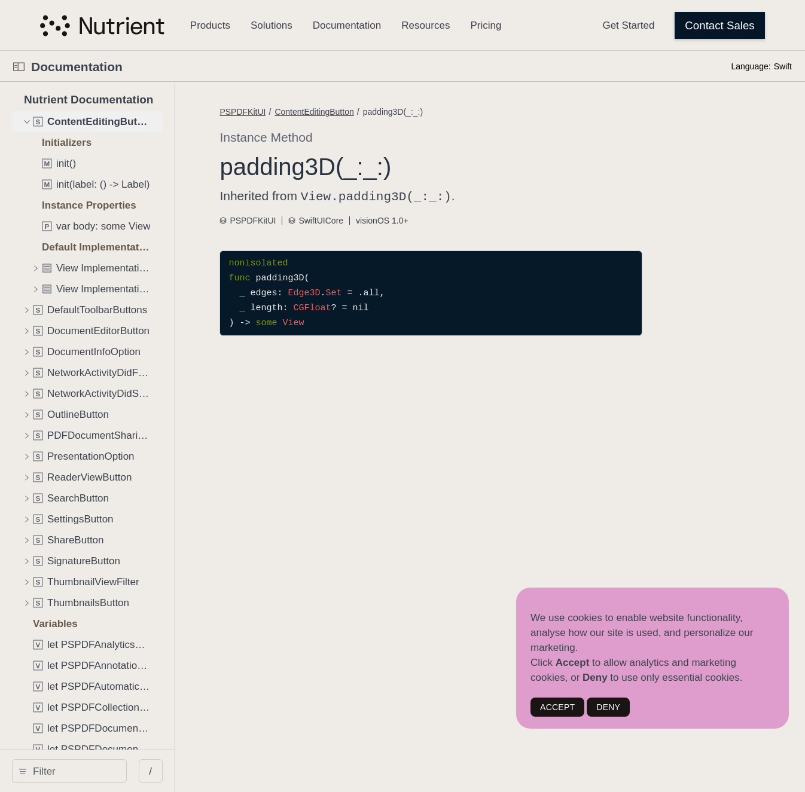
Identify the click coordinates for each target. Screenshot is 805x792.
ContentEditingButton (383, 112)
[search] (102, 771)
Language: (750, 66)
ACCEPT (557, 707)
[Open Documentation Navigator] (19, 66)
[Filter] (106, 771)
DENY (608, 707)
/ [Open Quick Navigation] (216, 771)
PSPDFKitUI (312, 112)
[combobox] (106, 771)
